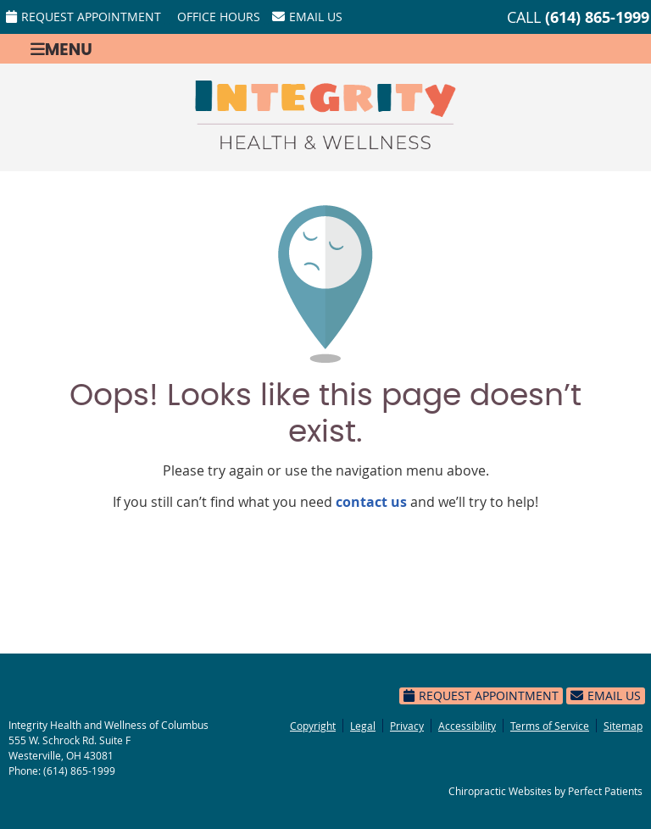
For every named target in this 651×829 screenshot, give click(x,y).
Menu (61, 48)
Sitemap (623, 725)
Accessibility (467, 725)
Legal (363, 725)
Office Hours (218, 16)
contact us (371, 501)
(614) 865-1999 (597, 17)
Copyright (313, 725)
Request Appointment (83, 16)
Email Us (307, 16)
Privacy (407, 725)
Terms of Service (549, 725)
